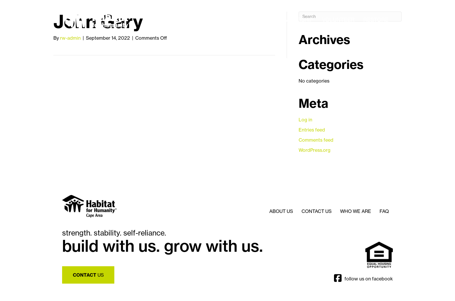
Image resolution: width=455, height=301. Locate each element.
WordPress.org (315, 150)
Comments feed (316, 140)
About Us (281, 211)
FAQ (384, 211)
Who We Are (355, 211)
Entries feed (312, 130)
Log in (305, 120)
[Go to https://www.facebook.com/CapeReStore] (340, 279)
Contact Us (316, 211)
